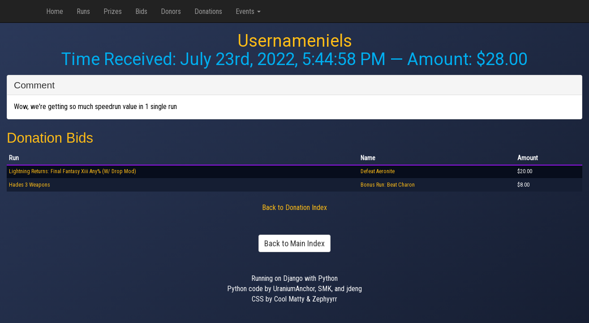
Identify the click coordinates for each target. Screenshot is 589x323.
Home (54, 11)
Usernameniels (294, 41)
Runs (83, 11)
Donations (208, 11)
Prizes (112, 11)
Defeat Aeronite (378, 171)
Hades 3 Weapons (29, 185)
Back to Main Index (294, 243)
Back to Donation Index (294, 207)
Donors (171, 11)
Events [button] (248, 11)
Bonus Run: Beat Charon (388, 185)
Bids (141, 11)
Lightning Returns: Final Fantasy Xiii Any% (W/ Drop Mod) (72, 171)
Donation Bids (50, 138)
